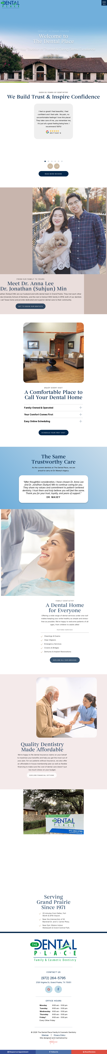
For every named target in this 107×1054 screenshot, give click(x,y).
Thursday (44, 1014)
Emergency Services (78, 644)
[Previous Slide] (50, 166)
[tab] (45, 161)
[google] (48, 989)
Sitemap (45, 1035)
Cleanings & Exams (78, 636)
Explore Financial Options (16, 775)
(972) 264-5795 (53, 978)
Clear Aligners (76, 640)
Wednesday (45, 1011)
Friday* (43, 1017)
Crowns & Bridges (77, 648)
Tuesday (43, 1008)
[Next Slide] (57, 166)
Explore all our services (90, 660)
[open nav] (104, 3)
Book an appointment (54, 57)
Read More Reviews (53, 174)
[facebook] (58, 989)
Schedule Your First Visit (53, 432)
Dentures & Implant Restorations (83, 652)
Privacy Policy (59, 1035)
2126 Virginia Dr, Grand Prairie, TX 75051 (53, 982)
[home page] (10, 4)
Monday (43, 1005)
